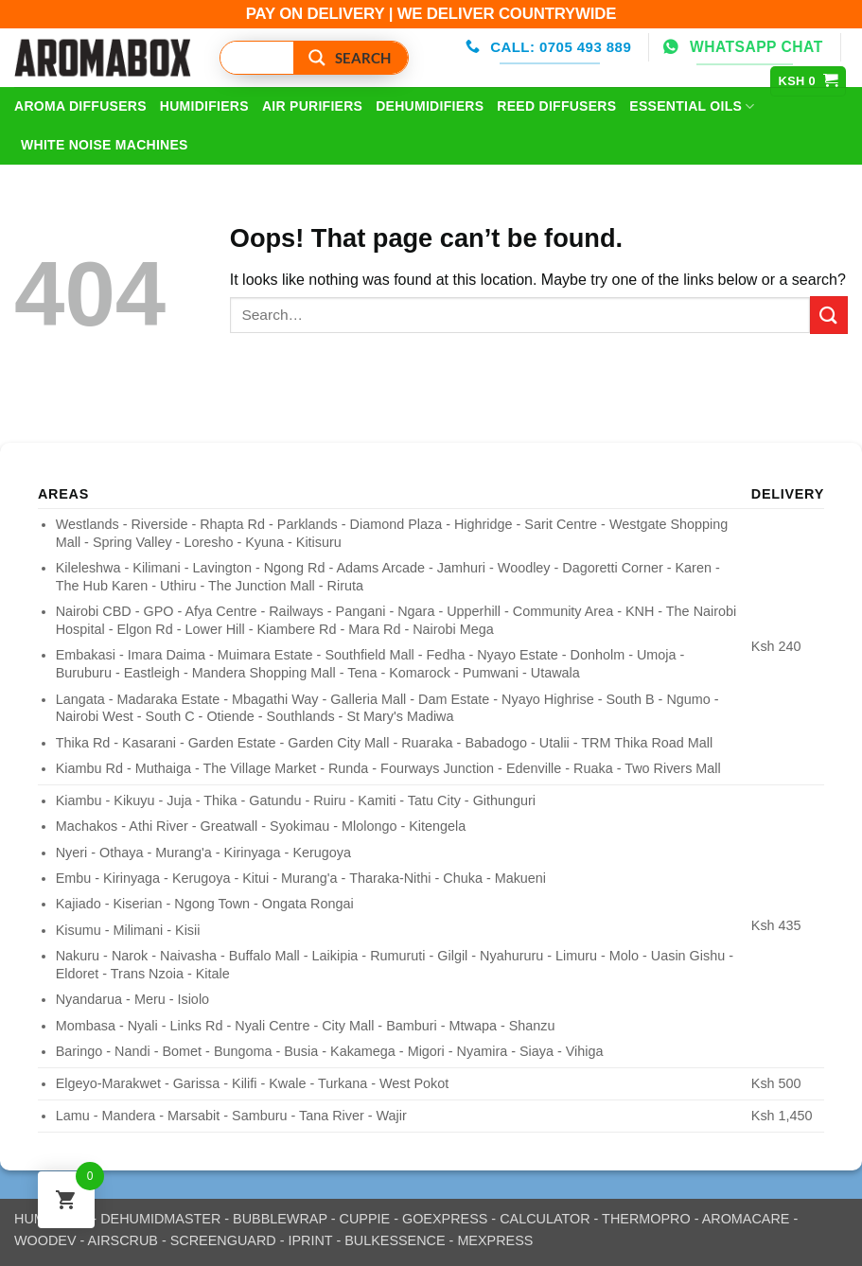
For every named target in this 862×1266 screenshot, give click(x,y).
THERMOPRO (646, 1218)
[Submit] (829, 314)
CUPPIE (365, 1218)
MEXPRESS (495, 1240)
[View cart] (808, 81)
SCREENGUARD (223, 1240)
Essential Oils (691, 106)
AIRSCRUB (123, 1240)
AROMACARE (746, 1218)
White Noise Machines (104, 144)
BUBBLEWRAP (280, 1218)
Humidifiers (204, 106)
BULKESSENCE (394, 1240)
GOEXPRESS (444, 1218)
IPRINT (310, 1240)
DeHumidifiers (430, 106)
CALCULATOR (544, 1218)
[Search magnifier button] (350, 58)
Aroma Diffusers (80, 106)
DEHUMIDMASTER (160, 1218)
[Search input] (287, 58)
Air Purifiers (312, 106)
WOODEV (45, 1240)
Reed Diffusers (556, 106)
